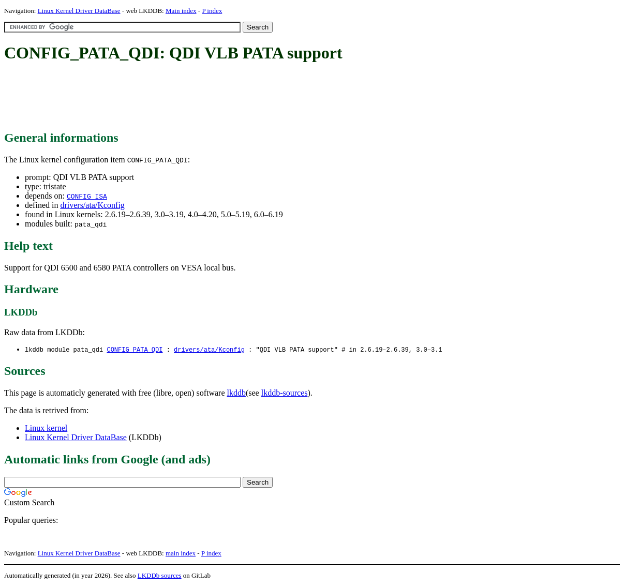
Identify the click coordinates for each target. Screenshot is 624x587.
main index (181, 554)
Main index (181, 10)
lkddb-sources (284, 393)
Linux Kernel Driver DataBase (79, 10)
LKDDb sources (160, 576)
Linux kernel (46, 428)
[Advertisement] (192, 97)
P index (212, 10)
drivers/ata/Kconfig (92, 205)
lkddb (236, 393)
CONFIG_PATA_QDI (134, 349)
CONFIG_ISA (87, 196)
